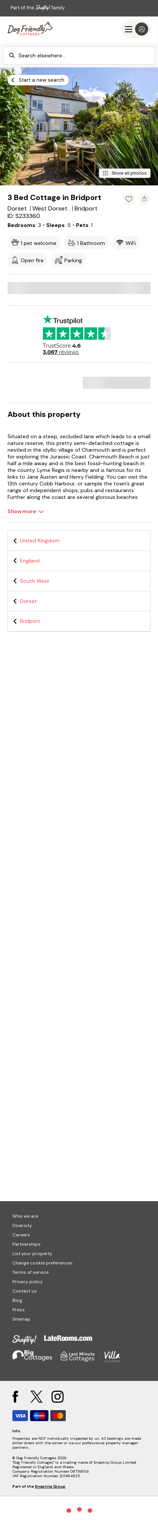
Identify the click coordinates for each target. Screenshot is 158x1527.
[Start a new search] (38, 80)
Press (18, 1310)
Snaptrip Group (50, 1486)
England (30, 560)
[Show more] (26, 511)
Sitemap (21, 1319)
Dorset (28, 601)
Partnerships (26, 1244)
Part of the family (38, 7)
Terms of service (30, 1272)
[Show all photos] (124, 173)
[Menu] (136, 29)
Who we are (25, 1216)
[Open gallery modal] (79, 126)
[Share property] (144, 199)
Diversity (22, 1225)
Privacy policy (27, 1282)
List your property (32, 1254)
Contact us (24, 1291)
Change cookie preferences (42, 1263)
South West (34, 581)
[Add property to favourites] (129, 199)
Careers (21, 1235)
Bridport (30, 621)
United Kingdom (39, 540)
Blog (17, 1300)
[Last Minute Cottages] (30, 29)
